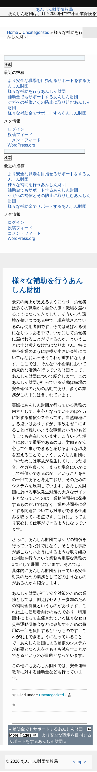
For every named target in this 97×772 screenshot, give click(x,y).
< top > (79, 762)
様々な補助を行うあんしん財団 (37, 91)
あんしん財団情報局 (54, 9)
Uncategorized (36, 32)
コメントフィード (24, 140)
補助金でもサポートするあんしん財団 (43, 97)
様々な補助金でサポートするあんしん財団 (47, 113)
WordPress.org (21, 145)
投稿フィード (20, 134)
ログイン (16, 129)
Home (12, 32)
